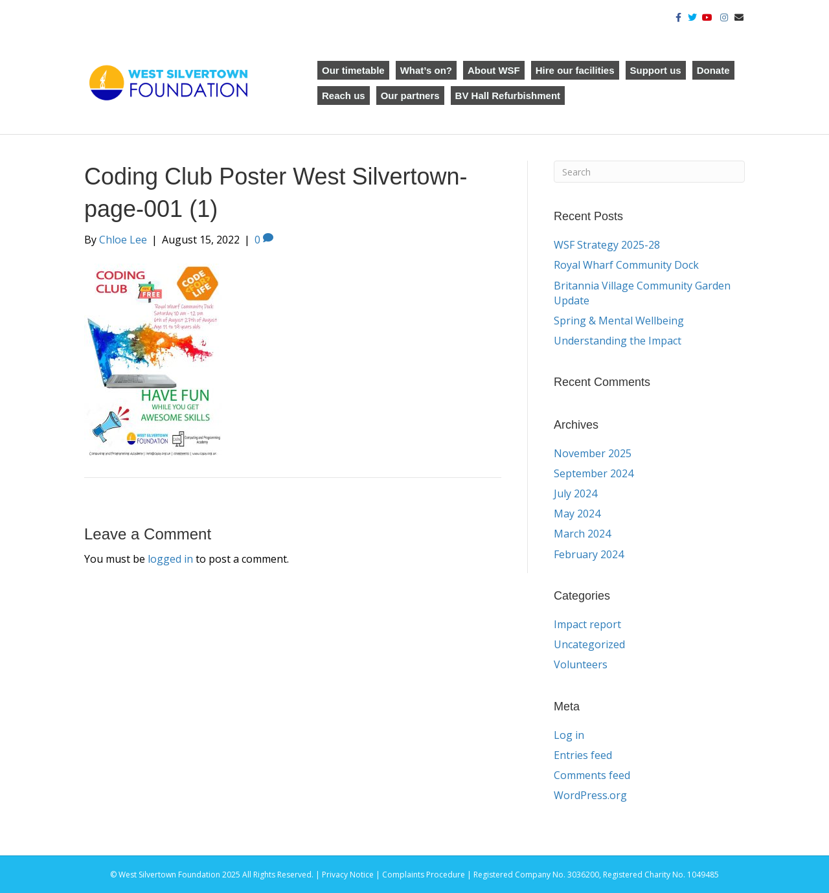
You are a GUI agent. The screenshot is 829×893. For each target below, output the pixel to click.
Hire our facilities (575, 70)
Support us (655, 70)
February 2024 (589, 554)
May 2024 (577, 513)
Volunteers (581, 664)
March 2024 (582, 533)
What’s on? (426, 70)
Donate (713, 70)
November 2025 (592, 453)
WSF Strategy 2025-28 (607, 245)
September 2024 (593, 473)
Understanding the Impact (619, 340)
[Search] (649, 172)
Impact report (587, 624)
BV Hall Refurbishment (508, 95)
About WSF (494, 70)
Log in (569, 735)
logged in (170, 559)
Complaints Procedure (423, 874)
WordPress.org (590, 795)
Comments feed (592, 775)
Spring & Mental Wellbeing (619, 320)
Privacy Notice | (352, 874)
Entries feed (583, 755)
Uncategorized (589, 644)
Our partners (410, 95)
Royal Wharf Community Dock (626, 265)
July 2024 (575, 493)
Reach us (343, 95)
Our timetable (353, 70)
